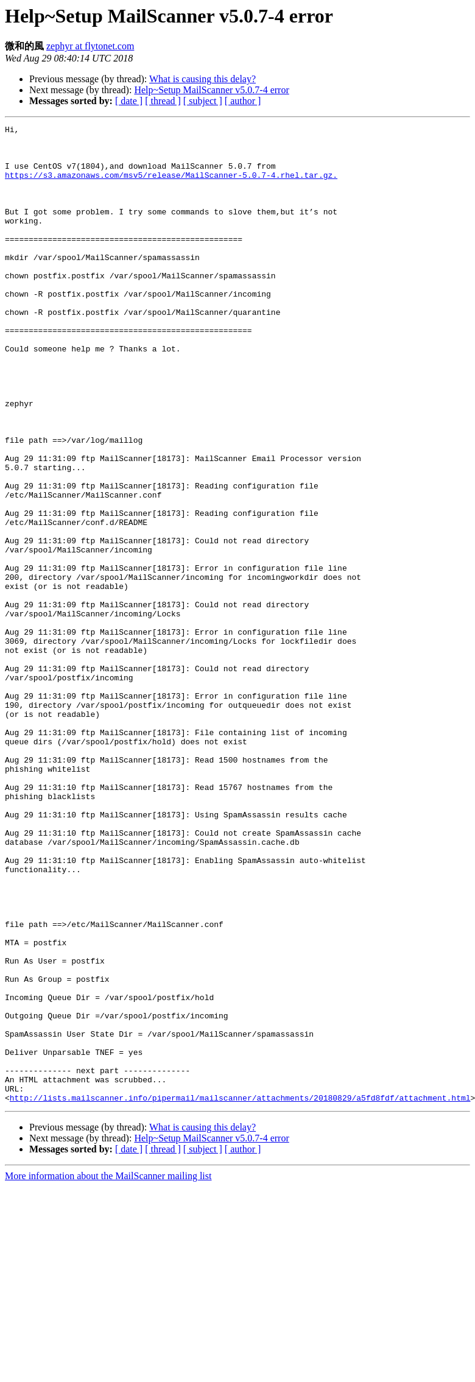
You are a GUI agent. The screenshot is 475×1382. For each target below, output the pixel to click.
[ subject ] (202, 101)
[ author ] (243, 101)
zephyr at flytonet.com (90, 46)
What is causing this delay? (202, 79)
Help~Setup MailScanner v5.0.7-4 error (211, 90)
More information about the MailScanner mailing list (108, 1371)
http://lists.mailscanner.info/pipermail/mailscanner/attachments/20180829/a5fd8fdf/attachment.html (240, 1293)
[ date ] (128, 101)
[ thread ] (163, 101)
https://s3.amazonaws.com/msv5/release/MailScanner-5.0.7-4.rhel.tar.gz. (171, 185)
